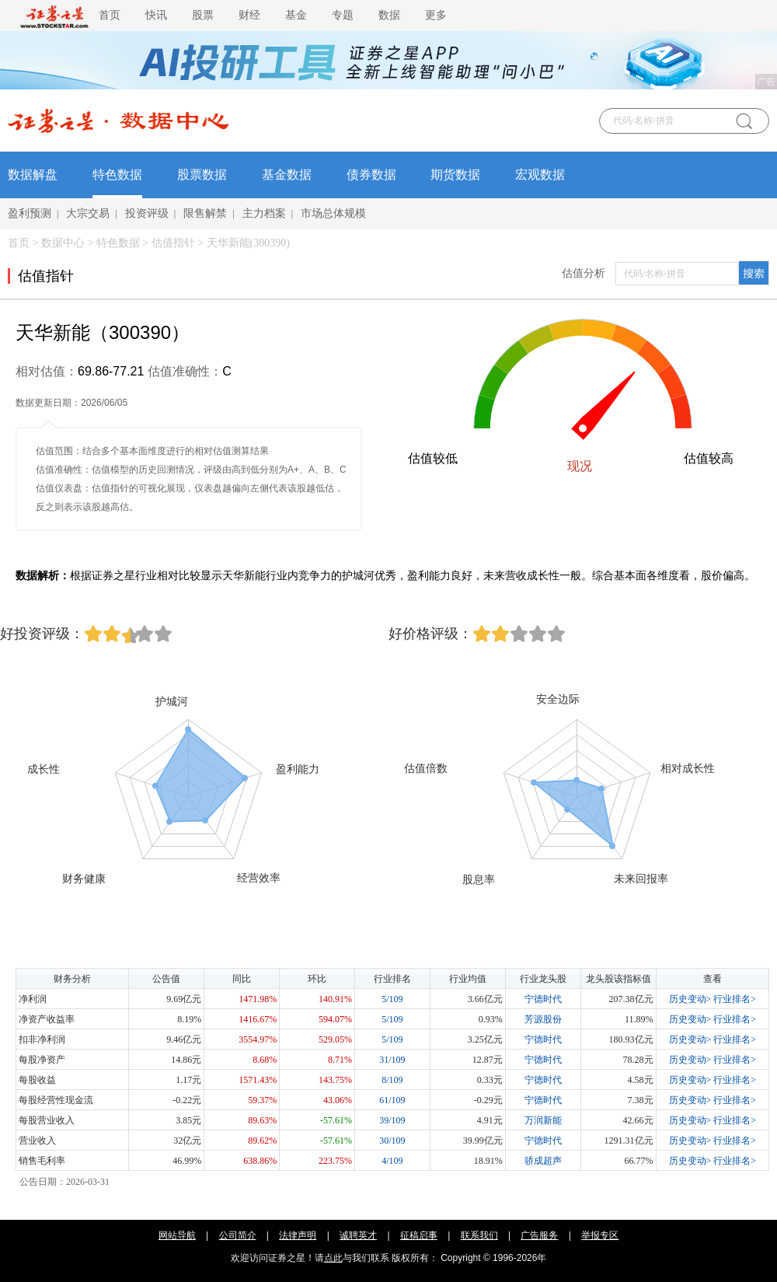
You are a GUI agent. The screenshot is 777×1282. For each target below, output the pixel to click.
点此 (333, 1257)
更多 (436, 15)
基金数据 (287, 174)
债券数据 (371, 174)
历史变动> (690, 999)
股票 (203, 15)
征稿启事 (418, 1235)
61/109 (392, 1100)
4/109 (392, 1160)
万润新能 (543, 1120)
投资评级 (147, 213)
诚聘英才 (358, 1235)
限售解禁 (205, 213)
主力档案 (264, 213)
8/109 (392, 1079)
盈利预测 (29, 213)
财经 (249, 15)
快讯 (156, 15)
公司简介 (237, 1235)
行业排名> (734, 999)
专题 (343, 15)
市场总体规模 (333, 213)
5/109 (392, 999)
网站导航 (177, 1235)
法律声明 (297, 1235)
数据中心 (63, 243)
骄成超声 (543, 1160)
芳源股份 (543, 1019)
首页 (109, 15)
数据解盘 (32, 174)
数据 (389, 15)
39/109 (392, 1120)
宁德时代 (543, 999)
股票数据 (202, 174)
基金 (296, 15)
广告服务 (539, 1235)
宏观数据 (540, 174)
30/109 (392, 1140)
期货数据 (455, 174)
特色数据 (117, 174)
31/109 (392, 1059)
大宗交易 (88, 213)
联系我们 (479, 1235)
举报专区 (599, 1235)
